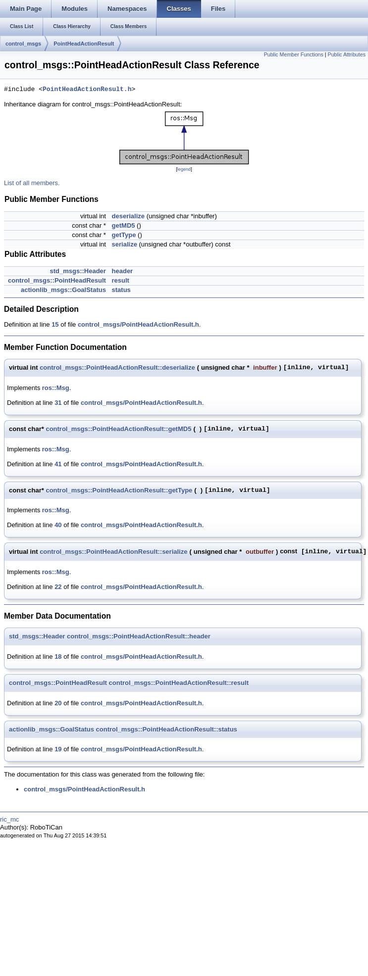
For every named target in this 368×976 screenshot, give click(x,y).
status (121, 289)
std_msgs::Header (77, 271)
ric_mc (9, 819)
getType (124, 235)
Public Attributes (347, 54)
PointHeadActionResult (83, 44)
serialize (124, 244)
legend (184, 169)
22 (57, 586)
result (120, 280)
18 (57, 656)
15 (55, 324)
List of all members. (32, 183)
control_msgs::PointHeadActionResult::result (179, 682)
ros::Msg (55, 387)
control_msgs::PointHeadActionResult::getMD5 (118, 429)
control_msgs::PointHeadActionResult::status (166, 729)
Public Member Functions (293, 54)
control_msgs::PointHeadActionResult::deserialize (117, 367)
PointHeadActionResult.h (87, 89)
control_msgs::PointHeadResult (57, 280)
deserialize (128, 216)
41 (57, 464)
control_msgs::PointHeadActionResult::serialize (113, 551)
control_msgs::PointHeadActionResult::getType (119, 490)
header (122, 271)
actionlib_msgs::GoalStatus (63, 289)
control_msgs (23, 44)
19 (57, 749)
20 (57, 703)
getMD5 (123, 225)
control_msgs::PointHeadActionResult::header (138, 636)
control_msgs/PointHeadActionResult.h (138, 324)
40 (57, 525)
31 (57, 402)
